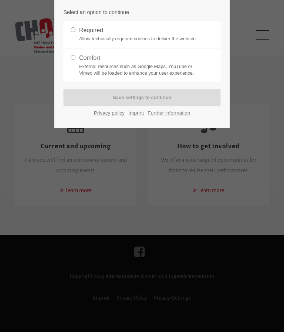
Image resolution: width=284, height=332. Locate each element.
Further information (169, 113)
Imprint (136, 113)
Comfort (139, 65)
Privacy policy (109, 113)
